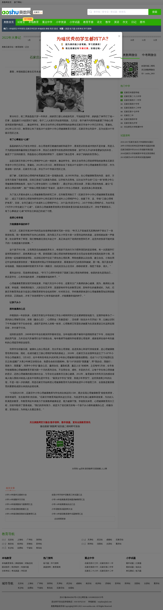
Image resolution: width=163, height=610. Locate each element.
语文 (99, 22)
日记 (133, 22)
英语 (116, 22)
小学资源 (61, 22)
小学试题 (75, 22)
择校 (47, 29)
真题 (67, 29)
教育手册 (88, 22)
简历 (52, 29)
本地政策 (41, 29)
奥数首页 (9, 22)
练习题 (72, 29)
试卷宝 (21, 22)
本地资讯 (13, 29)
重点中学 (47, 22)
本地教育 (33, 22)
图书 (142, 22)
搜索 (154, 12)
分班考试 (79, 29)
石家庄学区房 (31, 29)
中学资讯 (21, 29)
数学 (108, 22)
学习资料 (88, 29)
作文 (125, 22)
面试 (56, 29)
